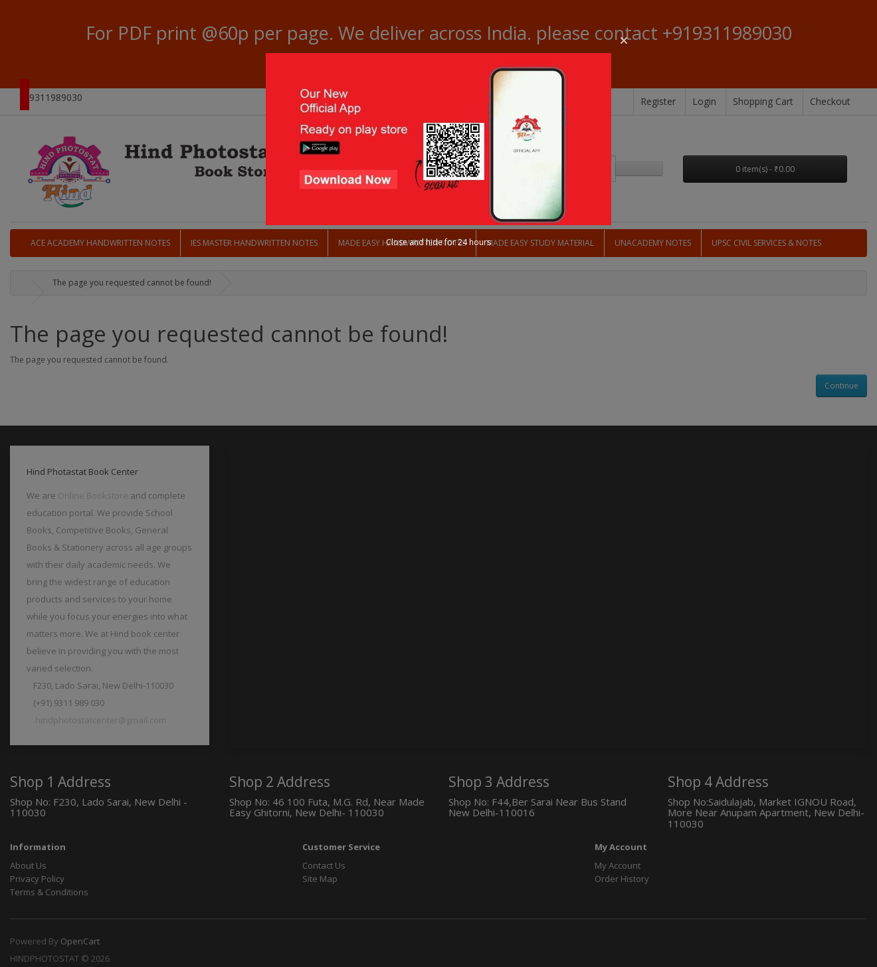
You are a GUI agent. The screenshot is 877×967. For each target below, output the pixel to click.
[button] (624, 40)
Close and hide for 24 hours (438, 242)
